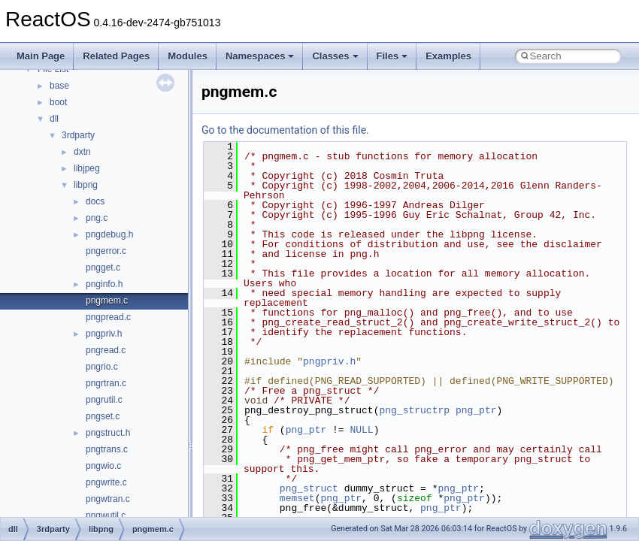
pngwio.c (103, 466)
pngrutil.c (104, 399)
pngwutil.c (106, 515)
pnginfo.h (104, 284)
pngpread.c (108, 317)
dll (54, 118)
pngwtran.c (108, 499)
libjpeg (87, 168)
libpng (86, 185)
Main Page (41, 56)
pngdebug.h (109, 234)
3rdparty (78, 135)
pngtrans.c (107, 449)
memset (297, 498)
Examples (448, 56)
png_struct (309, 488)
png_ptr (476, 410)
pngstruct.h (108, 433)
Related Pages (116, 56)
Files (392, 56)
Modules (187, 56)
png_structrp (414, 410)
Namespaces (260, 56)
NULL (361, 430)
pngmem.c (107, 300)
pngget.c (103, 267)
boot (58, 102)
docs (95, 201)
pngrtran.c (106, 383)
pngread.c (106, 350)
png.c (97, 218)
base (59, 85)
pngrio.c (102, 366)
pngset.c (103, 416)
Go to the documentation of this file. (285, 130)
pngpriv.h (104, 333)
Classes (335, 56)
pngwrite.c (106, 482)
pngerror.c (106, 251)
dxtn (82, 152)
